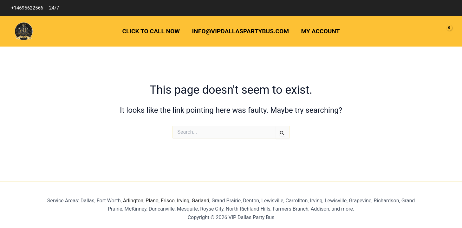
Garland (199, 201)
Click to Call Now (151, 31)
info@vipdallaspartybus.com (240, 31)
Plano (152, 201)
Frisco (168, 201)
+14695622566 (27, 8)
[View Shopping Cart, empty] (444, 31)
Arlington (133, 201)
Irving (183, 201)
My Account (320, 31)
